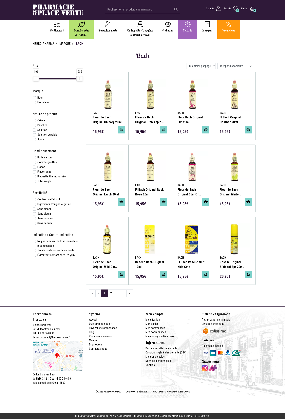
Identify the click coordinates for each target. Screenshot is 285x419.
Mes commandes (155, 327)
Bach (40, 97)
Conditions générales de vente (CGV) (165, 352)
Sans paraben (45, 218)
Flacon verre (44, 171)
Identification (152, 319)
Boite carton (44, 157)
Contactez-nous (98, 348)
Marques (94, 340)
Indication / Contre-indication (53, 235)
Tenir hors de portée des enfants (55, 250)
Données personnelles (158, 360)
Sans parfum (44, 223)
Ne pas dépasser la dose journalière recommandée (57, 243)
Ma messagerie (154, 336)
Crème (41, 120)
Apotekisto (171, 391)
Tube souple (44, 181)
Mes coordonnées (155, 332)
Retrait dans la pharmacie (216, 319)
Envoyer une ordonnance (103, 327)
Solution (42, 130)
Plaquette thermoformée (51, 176)
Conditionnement (44, 151)
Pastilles (42, 125)
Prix (35, 66)
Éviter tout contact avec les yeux (56, 255)
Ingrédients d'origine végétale (54, 204)
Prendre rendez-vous (100, 336)
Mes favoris (170, 336)
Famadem (43, 102)
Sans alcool (44, 209)
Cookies (150, 365)
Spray (40, 139)
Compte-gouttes (47, 162)
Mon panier (151, 323)
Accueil (93, 319)
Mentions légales (155, 356)
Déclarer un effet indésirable (161, 348)
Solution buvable (47, 134)
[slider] (36, 78)
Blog (91, 332)
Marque (64, 44)
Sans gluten (44, 213)
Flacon (41, 167)
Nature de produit (45, 114)
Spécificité (40, 193)
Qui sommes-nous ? (100, 323)
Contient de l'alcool (48, 199)
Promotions (96, 344)
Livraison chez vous (213, 323)
